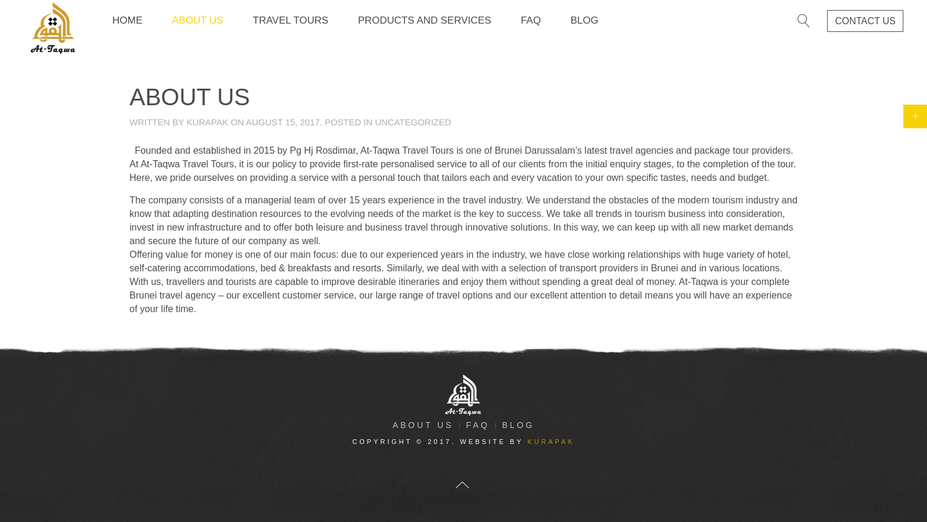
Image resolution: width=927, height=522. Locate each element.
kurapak (207, 122)
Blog (584, 20)
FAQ (531, 20)
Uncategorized (413, 122)
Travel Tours (291, 20)
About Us (197, 20)
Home (127, 20)
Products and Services (424, 20)
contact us (865, 21)
